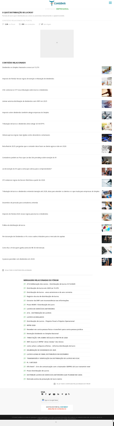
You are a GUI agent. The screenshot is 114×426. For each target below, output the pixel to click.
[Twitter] (49, 394)
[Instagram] (42, 394)
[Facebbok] (46, 394)
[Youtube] (54, 394)
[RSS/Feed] (68, 394)
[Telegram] (62, 394)
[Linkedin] (58, 394)
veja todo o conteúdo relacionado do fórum (72, 384)
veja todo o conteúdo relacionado (17, 270)
